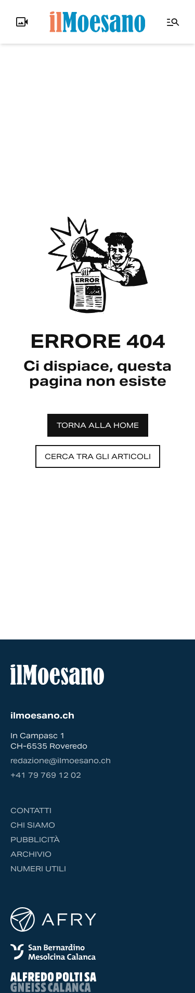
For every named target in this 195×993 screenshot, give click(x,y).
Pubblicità (35, 839)
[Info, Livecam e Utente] (21, 21)
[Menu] (173, 21)
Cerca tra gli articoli (98, 456)
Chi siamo (32, 825)
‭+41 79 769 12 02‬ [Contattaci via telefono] (45, 775)
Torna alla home (98, 425)
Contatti (30, 810)
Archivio (30, 854)
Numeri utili (38, 868)
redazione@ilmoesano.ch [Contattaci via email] (60, 760)
